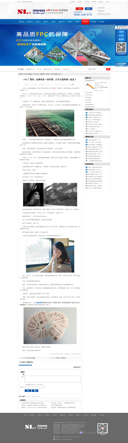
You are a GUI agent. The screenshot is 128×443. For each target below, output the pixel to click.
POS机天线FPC (89, 92)
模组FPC (46, 21)
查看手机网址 (42, 84)
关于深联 (101, 21)
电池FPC (38, 21)
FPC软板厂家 (65, 69)
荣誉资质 (86, 415)
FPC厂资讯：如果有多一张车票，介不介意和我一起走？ (47, 74)
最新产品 (88, 78)
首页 (25, 74)
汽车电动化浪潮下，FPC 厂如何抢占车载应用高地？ (101, 140)
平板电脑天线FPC (89, 104)
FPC (39, 396)
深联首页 (21, 21)
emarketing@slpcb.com (66, 439)
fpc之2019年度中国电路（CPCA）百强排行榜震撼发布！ (102, 119)
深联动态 (85, 21)
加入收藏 (86, 1)
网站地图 (93, 1)
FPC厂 (55, 88)
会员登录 (79, 1)
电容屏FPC (30, 21)
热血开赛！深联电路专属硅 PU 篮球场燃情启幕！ (64, 407)
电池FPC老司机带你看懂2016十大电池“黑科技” (100, 179)
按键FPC (70, 21)
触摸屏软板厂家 (30, 69)
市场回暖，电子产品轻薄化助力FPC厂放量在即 (100, 176)
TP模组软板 (57, 69)
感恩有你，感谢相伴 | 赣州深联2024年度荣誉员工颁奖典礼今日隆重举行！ (40, 405)
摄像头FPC (62, 21)
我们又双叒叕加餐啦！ (57, 405)
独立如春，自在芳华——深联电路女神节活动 (63, 403)
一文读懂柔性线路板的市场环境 (96, 161)
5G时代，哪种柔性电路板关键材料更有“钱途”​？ (100, 188)
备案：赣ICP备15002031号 (79, 422)
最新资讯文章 (89, 136)
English (107, 1)
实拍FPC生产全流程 (93, 122)
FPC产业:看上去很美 (29, 358)
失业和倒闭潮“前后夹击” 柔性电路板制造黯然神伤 (101, 126)
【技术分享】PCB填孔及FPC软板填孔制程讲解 (100, 112)
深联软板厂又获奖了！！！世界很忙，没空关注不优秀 (102, 133)
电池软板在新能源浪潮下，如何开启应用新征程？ (101, 158)
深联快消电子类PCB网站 (104, 14)
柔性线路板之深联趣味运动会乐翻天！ (98, 115)
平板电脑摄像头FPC (90, 80)
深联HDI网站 (101, 8)
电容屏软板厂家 (47, 69)
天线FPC (53, 21)
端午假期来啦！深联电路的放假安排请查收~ (33, 403)
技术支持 (93, 21)
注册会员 (72, 1)
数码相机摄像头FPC (90, 107)
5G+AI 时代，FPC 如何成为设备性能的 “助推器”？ (101, 142)
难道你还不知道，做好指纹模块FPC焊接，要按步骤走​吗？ (103, 185)
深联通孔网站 (101, 11)
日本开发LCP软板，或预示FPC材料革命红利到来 (100, 124)
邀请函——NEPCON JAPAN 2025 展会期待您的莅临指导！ (36, 407)
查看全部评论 (77, 367)
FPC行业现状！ (92, 129)
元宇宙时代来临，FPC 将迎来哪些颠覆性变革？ (100, 154)
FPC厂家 (39, 69)
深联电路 (39, 302)
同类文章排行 (89, 109)
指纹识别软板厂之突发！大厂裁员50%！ (98, 169)
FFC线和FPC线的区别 (60, 358)
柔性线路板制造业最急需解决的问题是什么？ (99, 181)
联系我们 (100, 1)
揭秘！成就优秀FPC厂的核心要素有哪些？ (99, 147)
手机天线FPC (88, 97)
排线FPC (77, 21)
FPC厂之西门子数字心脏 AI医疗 (96, 172)
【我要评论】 (30, 362)
